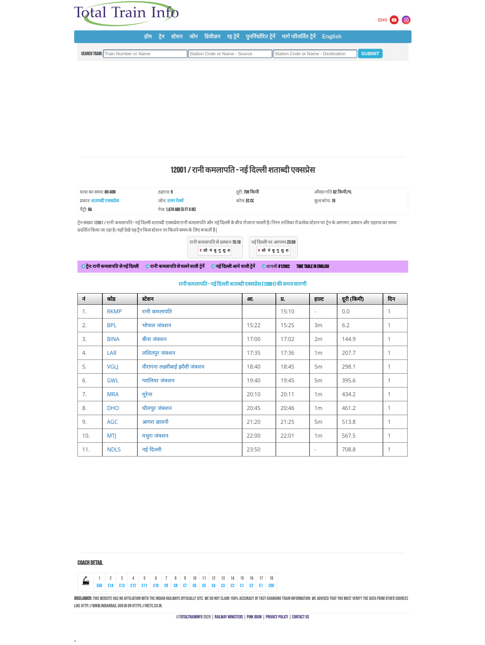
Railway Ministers (229, 617)
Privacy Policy (277, 617)
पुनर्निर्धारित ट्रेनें (260, 36)
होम (148, 36)
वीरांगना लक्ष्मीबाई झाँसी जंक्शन (173, 366)
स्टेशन (177, 36)
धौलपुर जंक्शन (156, 408)
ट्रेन (161, 36)
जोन (193, 36)
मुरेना (147, 394)
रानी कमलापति (156, 311)
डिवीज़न (212, 36)
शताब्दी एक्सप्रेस (105, 201)
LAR (112, 353)
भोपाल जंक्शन (156, 325)
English (332, 36)
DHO (113, 408)
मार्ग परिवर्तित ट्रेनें (299, 36)
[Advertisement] (242, 109)
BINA (113, 339)
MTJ (112, 435)
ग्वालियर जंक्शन (158, 380)
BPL (112, 325)
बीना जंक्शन (154, 339)
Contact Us (300, 617)
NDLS (114, 449)
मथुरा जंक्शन (155, 435)
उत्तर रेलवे (175, 201)
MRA (113, 394)
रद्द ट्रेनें (233, 36)
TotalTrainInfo (191, 617)
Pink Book (254, 617)
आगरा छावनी (155, 422)
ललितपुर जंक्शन (158, 353)
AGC (112, 422)
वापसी (276, 266)
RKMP (114, 311)
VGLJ (113, 366)
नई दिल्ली (151, 449)
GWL (113, 380)
